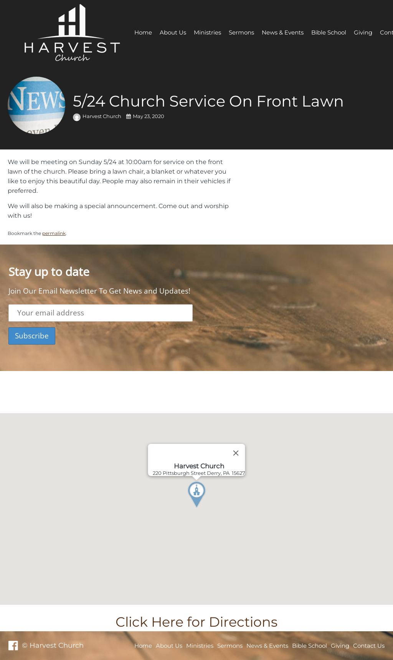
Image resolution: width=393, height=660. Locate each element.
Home (143, 32)
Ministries (207, 32)
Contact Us (369, 645)
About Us (173, 32)
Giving (363, 32)
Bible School (328, 32)
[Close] (236, 453)
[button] (210, 509)
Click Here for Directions (196, 622)
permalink (54, 233)
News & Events (283, 32)
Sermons (241, 32)
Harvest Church (97, 116)
